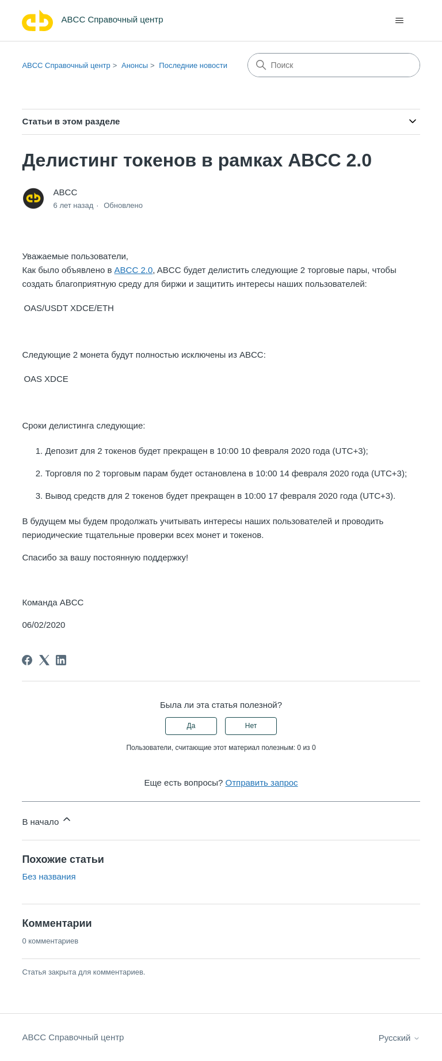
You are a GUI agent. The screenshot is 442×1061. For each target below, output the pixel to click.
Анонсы (134, 65)
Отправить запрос (262, 782)
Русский (399, 1038)
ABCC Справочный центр (66, 65)
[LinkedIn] (61, 660)
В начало (47, 820)
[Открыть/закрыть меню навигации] (399, 21)
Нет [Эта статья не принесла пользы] (251, 726)
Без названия (48, 876)
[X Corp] (44, 660)
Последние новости (193, 65)
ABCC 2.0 (134, 270)
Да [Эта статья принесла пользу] (191, 726)
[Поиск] (334, 65)
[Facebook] (27, 660)
